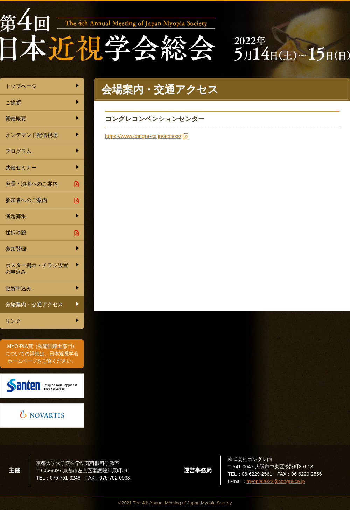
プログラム (18, 151)
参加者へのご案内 (26, 200)
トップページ (21, 86)
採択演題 (15, 233)
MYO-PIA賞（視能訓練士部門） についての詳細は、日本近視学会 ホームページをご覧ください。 (42, 353)
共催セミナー (21, 167)
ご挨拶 (13, 102)
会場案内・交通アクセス (34, 304)
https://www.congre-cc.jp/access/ (143, 136)
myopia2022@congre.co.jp (276, 481)
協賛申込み (18, 288)
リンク (13, 321)
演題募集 (15, 216)
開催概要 (15, 118)
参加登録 (15, 249)
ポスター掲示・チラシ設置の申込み (36, 268)
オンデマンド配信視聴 (31, 135)
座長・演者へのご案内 (31, 184)
